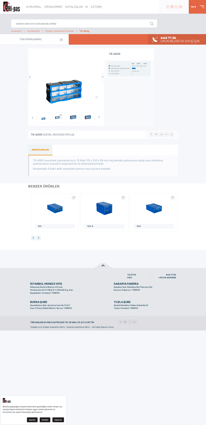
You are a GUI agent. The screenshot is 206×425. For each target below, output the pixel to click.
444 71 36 (171, 275)
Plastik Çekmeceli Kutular (59, 31)
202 (139, 226)
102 (40, 226)
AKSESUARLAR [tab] (40, 149)
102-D (90, 226)
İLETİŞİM (96, 6)
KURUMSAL (33, 6)
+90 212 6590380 (167, 277)
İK (87, 6)
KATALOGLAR (74, 6)
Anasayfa (16, 31)
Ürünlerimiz (33, 31)
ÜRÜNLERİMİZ (53, 6)
